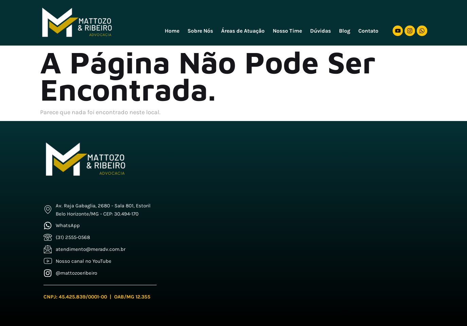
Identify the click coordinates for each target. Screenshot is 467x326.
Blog (344, 31)
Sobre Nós (200, 31)
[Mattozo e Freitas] (301, 206)
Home (172, 31)
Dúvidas (320, 31)
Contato (368, 31)
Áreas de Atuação (243, 31)
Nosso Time (287, 31)
